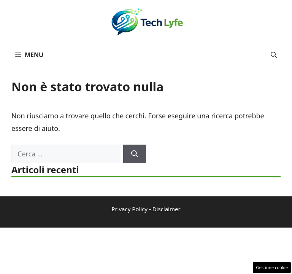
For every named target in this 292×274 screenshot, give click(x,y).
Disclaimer (166, 209)
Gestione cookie (272, 267)
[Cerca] (134, 154)
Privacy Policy (129, 209)
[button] (273, 54)
